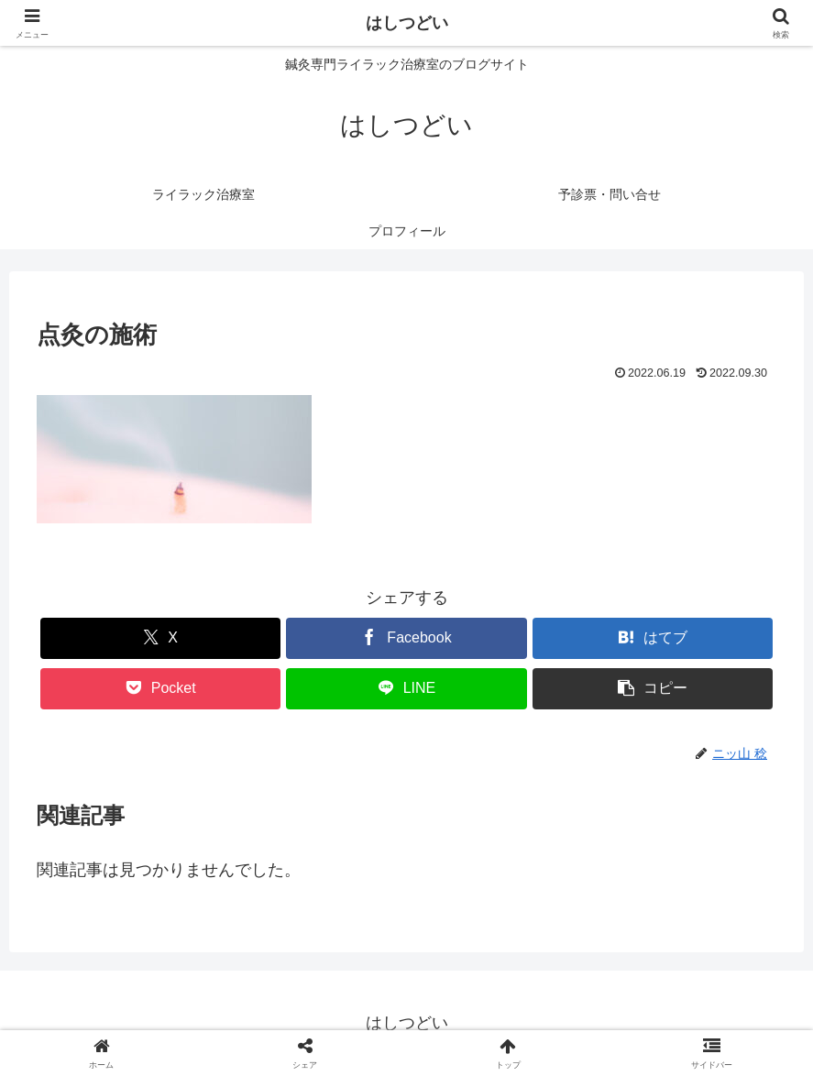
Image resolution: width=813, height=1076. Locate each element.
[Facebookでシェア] (406, 638)
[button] (653, 688)
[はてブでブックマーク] (653, 638)
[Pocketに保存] (160, 688)
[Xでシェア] (160, 638)
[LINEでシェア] (406, 688)
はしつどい (407, 23)
